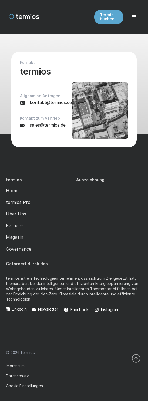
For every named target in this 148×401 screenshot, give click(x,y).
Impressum (15, 365)
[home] (19, 17)
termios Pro (18, 202)
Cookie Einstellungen (24, 385)
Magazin (14, 237)
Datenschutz (17, 375)
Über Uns (16, 214)
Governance (18, 249)
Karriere (14, 225)
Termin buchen (107, 16)
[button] (134, 17)
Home (12, 190)
